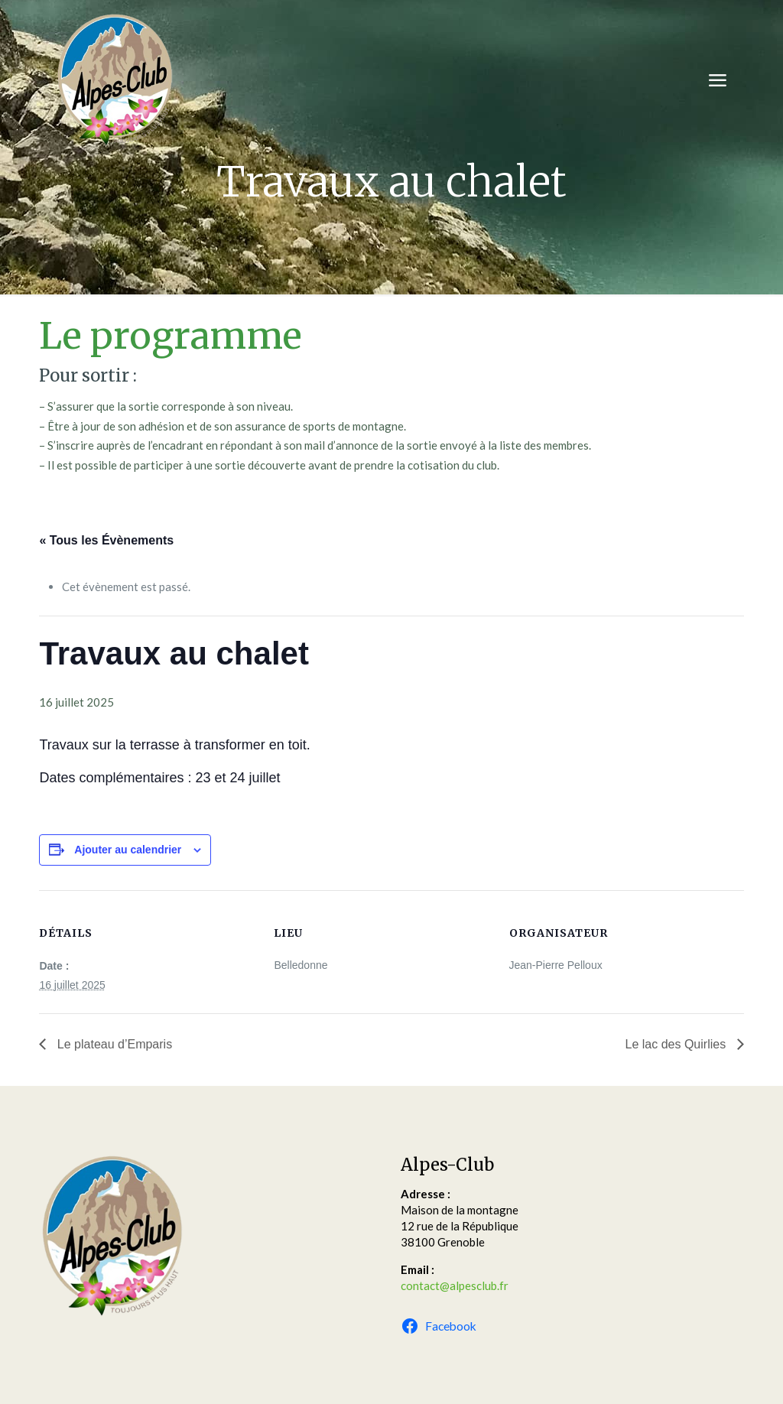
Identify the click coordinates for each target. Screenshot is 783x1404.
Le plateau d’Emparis (113, 1044)
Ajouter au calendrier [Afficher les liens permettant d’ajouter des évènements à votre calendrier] (127, 849)
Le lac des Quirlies (677, 1044)
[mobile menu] (717, 80)
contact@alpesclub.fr (454, 1285)
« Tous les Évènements (106, 540)
